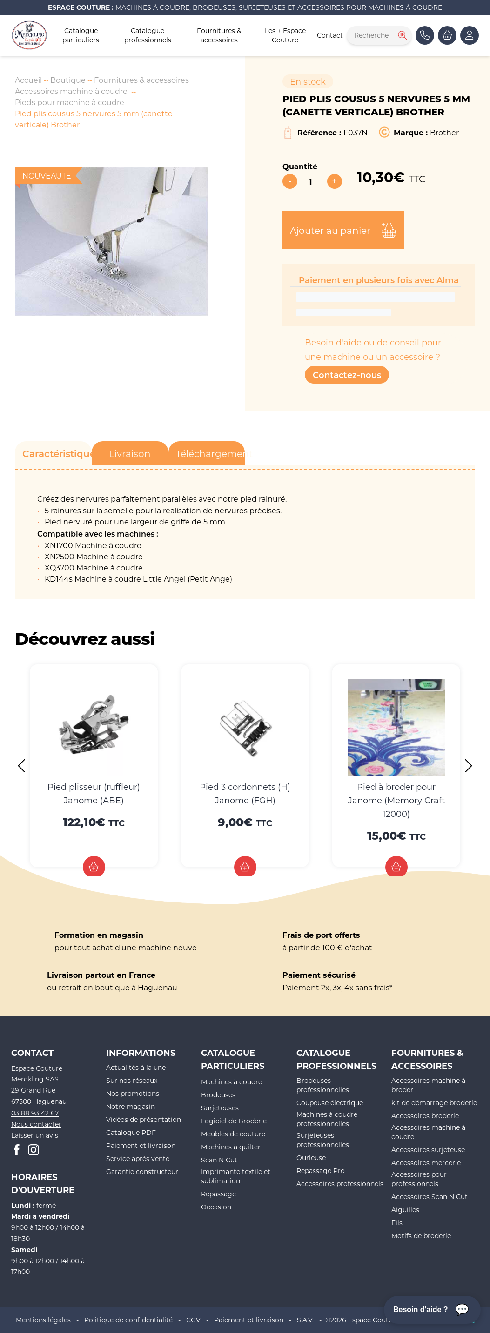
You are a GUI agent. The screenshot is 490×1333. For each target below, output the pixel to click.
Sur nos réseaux (131, 1080)
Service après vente (137, 1158)
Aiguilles (405, 1209)
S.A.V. (305, 1319)
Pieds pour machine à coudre (69, 102)
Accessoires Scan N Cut (429, 1196)
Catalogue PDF (131, 1132)
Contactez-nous (347, 374)
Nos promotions (132, 1093)
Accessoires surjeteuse (428, 1149)
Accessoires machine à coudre (71, 91)
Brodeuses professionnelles (322, 1085)
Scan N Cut (219, 1159)
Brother (444, 132)
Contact (330, 35)
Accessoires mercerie (426, 1162)
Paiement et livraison (140, 1145)
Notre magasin (130, 1106)
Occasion (216, 1206)
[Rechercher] (401, 35)
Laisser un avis (34, 1135)
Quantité (299, 166)
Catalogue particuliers (80, 35)
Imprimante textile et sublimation (235, 1176)
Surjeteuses (220, 1107)
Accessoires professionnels (339, 1183)
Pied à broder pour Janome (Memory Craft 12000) (396, 800)
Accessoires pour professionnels (419, 1179)
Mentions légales (43, 1319)
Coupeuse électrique (329, 1102)
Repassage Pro (320, 1170)
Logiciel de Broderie (234, 1120)
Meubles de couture (233, 1133)
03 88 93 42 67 (35, 1112)
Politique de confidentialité (128, 1319)
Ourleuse (311, 1157)
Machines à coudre (231, 1081)
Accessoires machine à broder (428, 1085)
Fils (397, 1222)
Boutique (68, 80)
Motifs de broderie (421, 1235)
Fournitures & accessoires (219, 35)
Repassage (218, 1193)
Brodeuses (218, 1094)
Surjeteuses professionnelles (322, 1140)
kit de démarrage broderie (434, 1102)
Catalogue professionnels (147, 35)
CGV (193, 1319)
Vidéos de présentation (143, 1119)
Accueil (28, 80)
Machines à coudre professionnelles (326, 1119)
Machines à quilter (231, 1146)
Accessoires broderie (425, 1115)
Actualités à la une (136, 1067)
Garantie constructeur (142, 1171)
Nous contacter (36, 1124)
